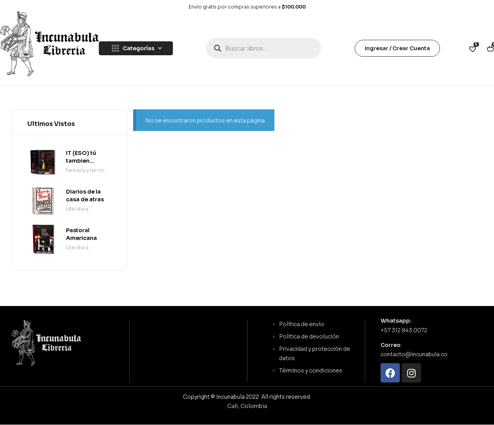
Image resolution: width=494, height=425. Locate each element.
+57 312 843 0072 (404, 330)
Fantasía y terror (85, 170)
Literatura (77, 209)
